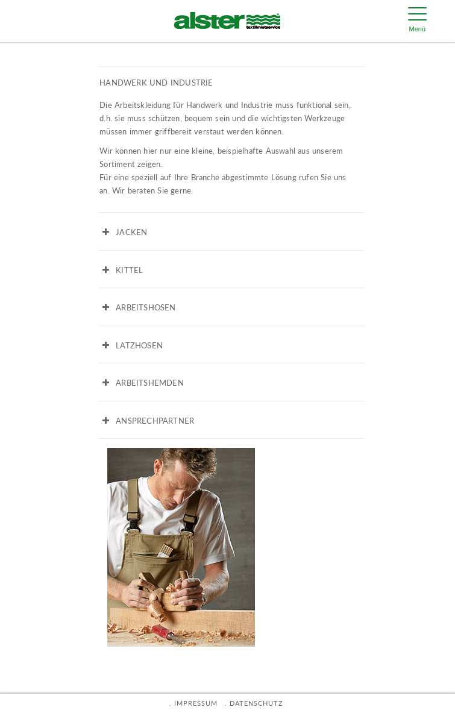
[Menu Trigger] (417, 21)
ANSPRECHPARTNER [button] (146, 421)
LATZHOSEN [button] (131, 345)
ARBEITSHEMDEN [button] (141, 383)
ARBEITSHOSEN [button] (137, 307)
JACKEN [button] (123, 232)
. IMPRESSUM (193, 703)
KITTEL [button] (121, 270)
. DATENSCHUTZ (254, 703)
